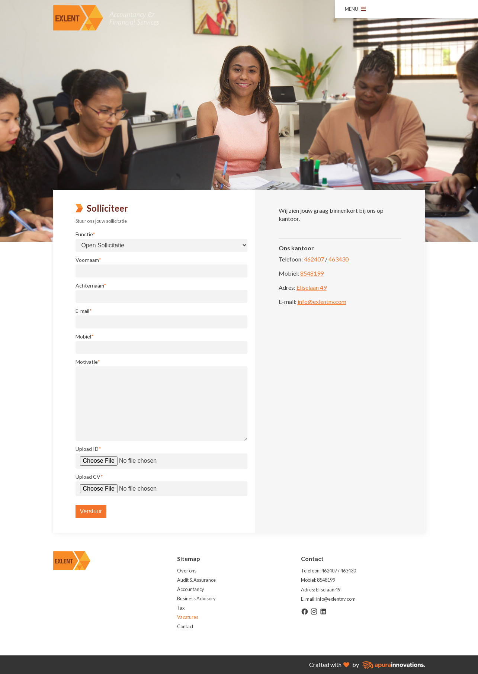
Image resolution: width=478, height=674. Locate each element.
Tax (181, 608)
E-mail (84, 311)
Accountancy (190, 589)
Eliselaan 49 (311, 287)
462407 (314, 259)
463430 (338, 259)
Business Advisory (196, 598)
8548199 (312, 273)
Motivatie (88, 362)
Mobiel (85, 337)
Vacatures (187, 617)
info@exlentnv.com (322, 301)
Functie (85, 234)
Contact (185, 626)
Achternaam (91, 286)
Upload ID (88, 449)
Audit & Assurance (196, 580)
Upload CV (89, 477)
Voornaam (88, 260)
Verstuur (91, 511)
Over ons (186, 571)
